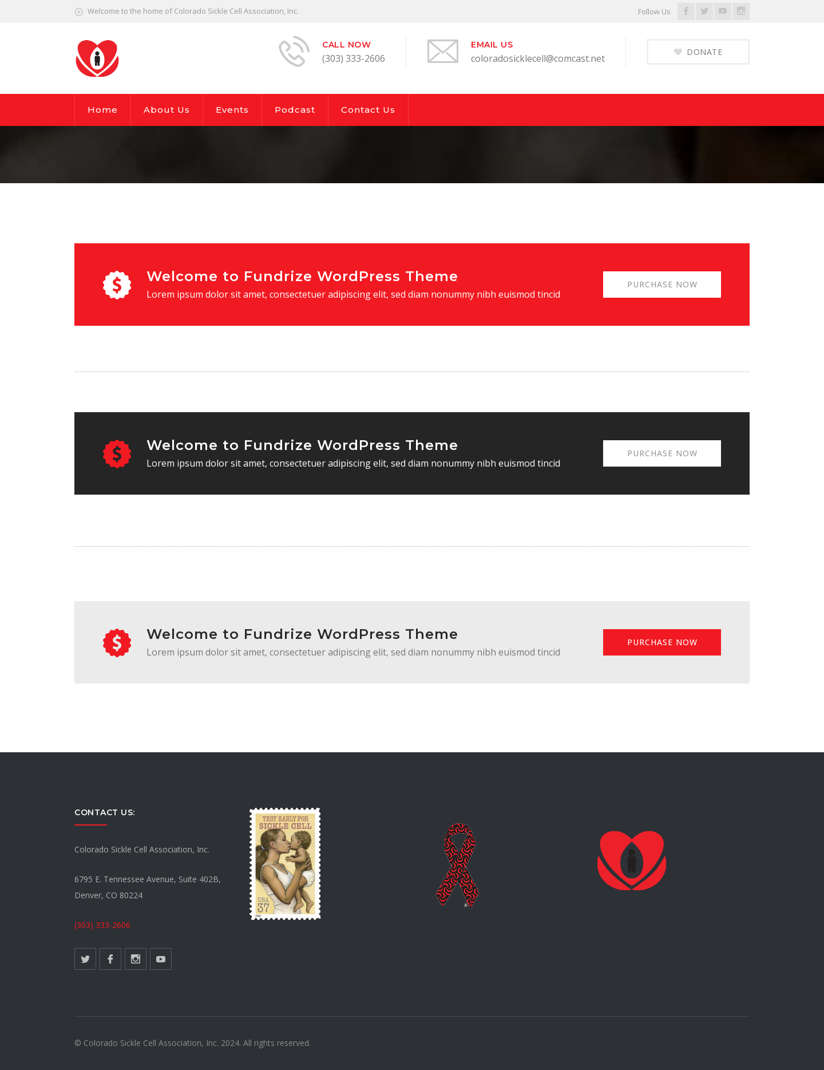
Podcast (295, 109)
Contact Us (368, 109)
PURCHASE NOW (662, 284)
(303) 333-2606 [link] (102, 924)
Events (232, 109)
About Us (167, 109)
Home (103, 109)
